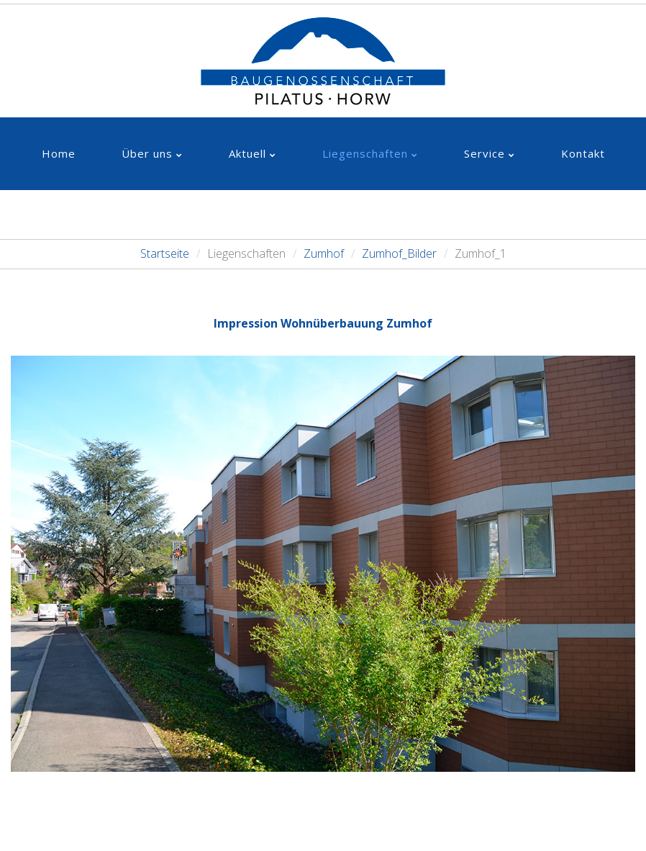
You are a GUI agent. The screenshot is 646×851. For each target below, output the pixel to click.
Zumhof (324, 253)
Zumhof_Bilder (399, 253)
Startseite (164, 253)
